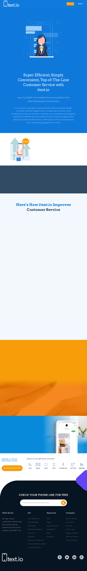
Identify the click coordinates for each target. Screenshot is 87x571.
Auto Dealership (33, 519)
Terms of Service (72, 537)
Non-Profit (31, 533)
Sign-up (70, 4)
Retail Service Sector (35, 529)
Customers (70, 522)
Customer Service (34, 547)
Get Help (69, 526)
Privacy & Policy (71, 540)
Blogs (49, 522)
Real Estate (32, 526)
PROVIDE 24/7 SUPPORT (12, 468)
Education (31, 537)
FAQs (49, 519)
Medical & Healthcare (35, 540)
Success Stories (52, 526)
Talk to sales (70, 529)
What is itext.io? (71, 519)
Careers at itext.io (72, 533)
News (49, 533)
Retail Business (33, 522)
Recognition (51, 529)
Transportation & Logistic (37, 544)
